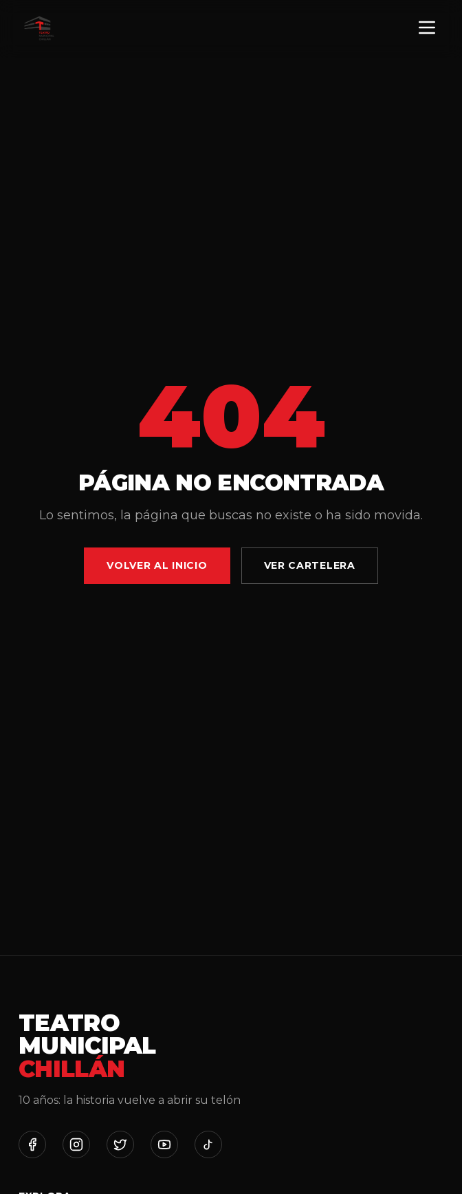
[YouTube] (164, 1144)
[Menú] (426, 28)
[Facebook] (32, 1144)
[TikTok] (208, 1144)
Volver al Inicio (157, 565)
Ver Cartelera (309, 565)
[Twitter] (120, 1144)
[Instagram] (76, 1144)
